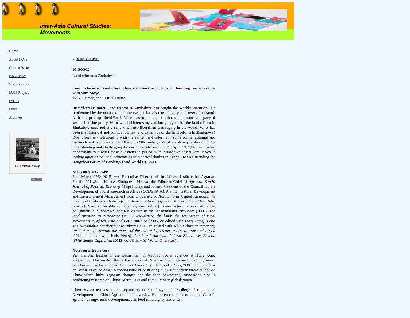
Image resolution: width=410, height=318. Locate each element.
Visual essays (19, 84)
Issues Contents (87, 59)
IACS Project (19, 92)
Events (14, 101)
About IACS (18, 59)
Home (13, 51)
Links (13, 109)
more (36, 179)
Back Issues (17, 76)
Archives (15, 117)
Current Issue (19, 67)
